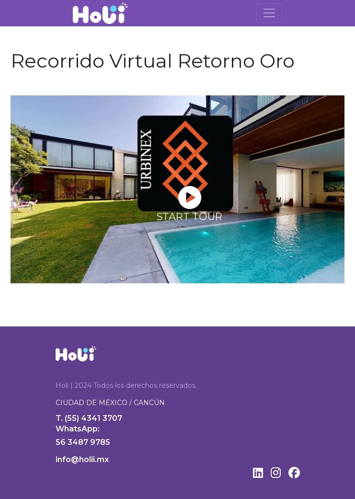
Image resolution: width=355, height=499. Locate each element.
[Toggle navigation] (269, 13)
